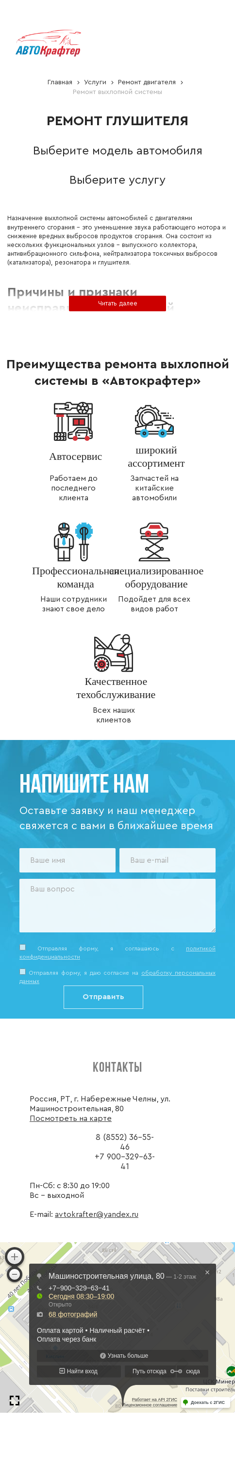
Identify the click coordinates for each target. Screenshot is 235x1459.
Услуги (95, 82)
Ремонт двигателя (147, 82)
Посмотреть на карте (71, 1118)
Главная (60, 82)
